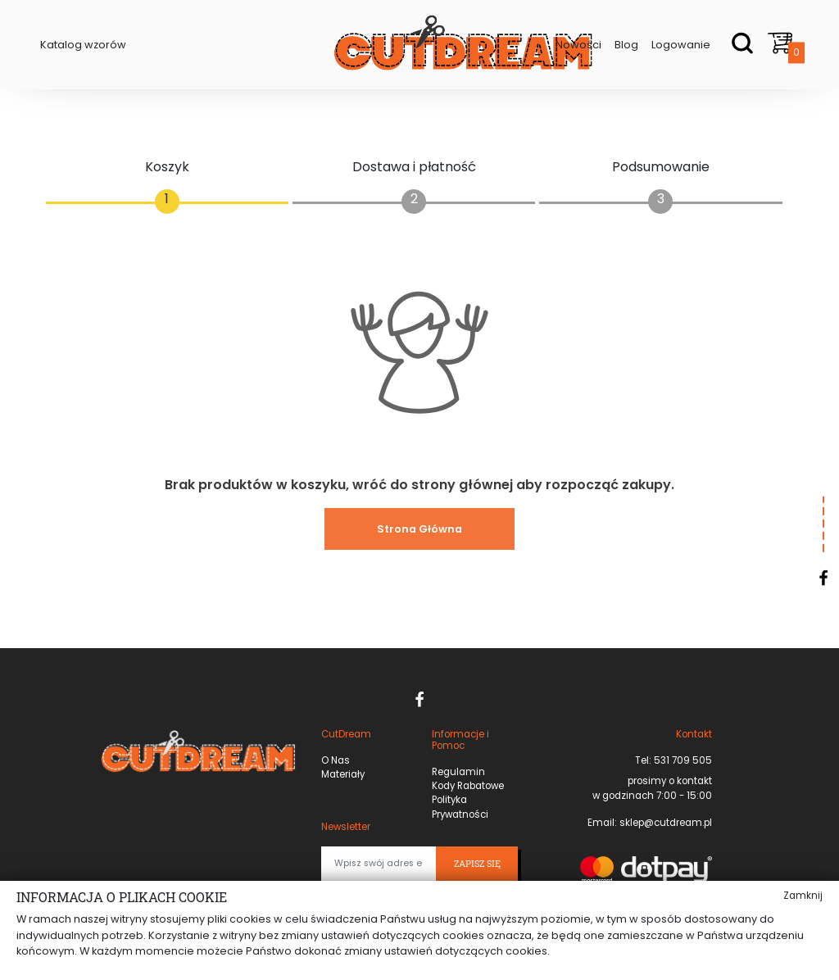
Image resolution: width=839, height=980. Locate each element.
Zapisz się (477, 863)
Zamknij (803, 895)
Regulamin (458, 771)
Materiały (343, 774)
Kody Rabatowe (468, 785)
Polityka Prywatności (460, 806)
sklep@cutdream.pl (664, 822)
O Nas (335, 760)
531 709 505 (681, 760)
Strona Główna (419, 529)
